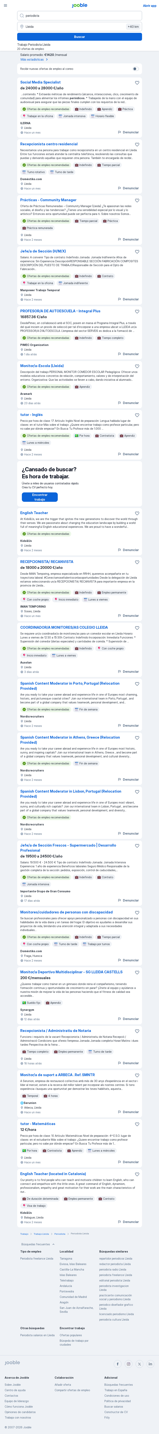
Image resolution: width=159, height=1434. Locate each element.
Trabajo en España (115, 1390)
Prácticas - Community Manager (48, 200)
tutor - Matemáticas (37, 1128)
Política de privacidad (117, 1401)
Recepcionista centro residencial (49, 144)
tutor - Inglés (31, 415)
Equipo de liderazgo (17, 1401)
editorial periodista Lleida (114, 1284)
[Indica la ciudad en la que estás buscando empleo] (79, 26)
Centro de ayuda (15, 1390)
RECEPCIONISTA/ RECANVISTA (46, 566)
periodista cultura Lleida (114, 1323)
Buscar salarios (113, 1406)
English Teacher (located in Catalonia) (53, 1178)
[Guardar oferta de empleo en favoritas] (137, 83)
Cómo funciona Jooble (19, 1406)
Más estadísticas (35, 59)
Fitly (107, 1417)
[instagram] (128, 1364)
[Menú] (5, 5)
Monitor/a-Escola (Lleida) (42, 366)
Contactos (11, 1395)
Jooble (27, 1427)
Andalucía (66, 1289)
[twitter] (139, 1364)
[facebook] (118, 1364)
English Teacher (34, 517)
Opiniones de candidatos (20, 1412)
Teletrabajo (67, 1284)
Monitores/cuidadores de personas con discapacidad (66, 916)
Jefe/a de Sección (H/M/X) (43, 251)
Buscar (79, 37)
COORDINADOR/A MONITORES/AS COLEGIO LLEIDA (64, 631)
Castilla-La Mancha (72, 1273)
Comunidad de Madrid (73, 1300)
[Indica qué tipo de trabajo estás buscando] (79, 15)
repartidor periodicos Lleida (115, 1262)
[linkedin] (150, 1364)
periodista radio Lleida (112, 1273)
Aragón (64, 1306)
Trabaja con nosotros (18, 1417)
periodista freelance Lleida (115, 1278)
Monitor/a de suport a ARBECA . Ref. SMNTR (57, 1079)
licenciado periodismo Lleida (116, 1318)
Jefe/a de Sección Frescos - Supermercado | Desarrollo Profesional (68, 851)
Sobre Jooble (13, 1384)
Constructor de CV (116, 1412)
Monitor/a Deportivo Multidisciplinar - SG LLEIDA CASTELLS (71, 976)
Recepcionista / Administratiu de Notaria (55, 1035)
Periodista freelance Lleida (36, 1262)
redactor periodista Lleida (115, 1268)
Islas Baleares (68, 1278)
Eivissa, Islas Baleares (73, 1268)
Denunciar (128, 132)
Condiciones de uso (116, 1395)
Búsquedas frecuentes (38, 1248)
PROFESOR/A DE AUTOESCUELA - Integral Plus (60, 311)
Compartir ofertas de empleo (72, 1390)
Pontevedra (67, 1295)
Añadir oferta (63, 1384)
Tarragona (66, 1262)
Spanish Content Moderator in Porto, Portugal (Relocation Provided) (70, 689)
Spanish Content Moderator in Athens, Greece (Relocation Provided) (70, 743)
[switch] (136, 69)
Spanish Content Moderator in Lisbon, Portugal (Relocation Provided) (70, 797)
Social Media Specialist (40, 82)
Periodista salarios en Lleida (37, 1339)
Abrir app (149, 6)
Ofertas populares (71, 1339)
